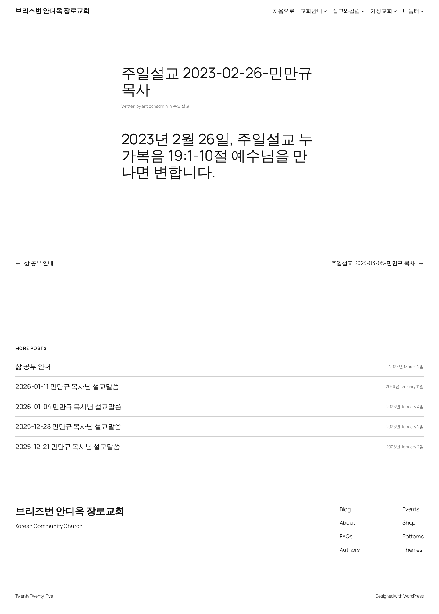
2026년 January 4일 (405, 406)
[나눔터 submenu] (422, 11)
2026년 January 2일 (405, 426)
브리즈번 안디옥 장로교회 (52, 10)
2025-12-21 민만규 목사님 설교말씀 (67, 447)
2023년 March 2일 (406, 366)
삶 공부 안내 (39, 263)
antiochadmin (154, 106)
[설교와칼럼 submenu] (363, 11)
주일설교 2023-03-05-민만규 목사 (373, 263)
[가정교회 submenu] (395, 11)
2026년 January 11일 (405, 386)
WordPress (413, 596)
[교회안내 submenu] (325, 11)
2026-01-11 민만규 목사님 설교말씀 (67, 386)
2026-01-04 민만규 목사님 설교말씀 (68, 407)
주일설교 (181, 106)
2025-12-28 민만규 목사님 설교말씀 (68, 426)
